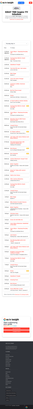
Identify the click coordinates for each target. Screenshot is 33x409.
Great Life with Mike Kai (16, 219)
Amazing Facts (14, 279)
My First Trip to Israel (15, 90)
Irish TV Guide (8, 362)
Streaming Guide (8, 371)
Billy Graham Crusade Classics (18, 202)
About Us (7, 397)
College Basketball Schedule (9, 378)
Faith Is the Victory (15, 175)
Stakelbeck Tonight (15, 64)
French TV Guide (8, 364)
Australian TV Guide (8, 359)
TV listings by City (8, 390)
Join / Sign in (21, 2)
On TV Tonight (8, 354)
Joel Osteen (13, 235)
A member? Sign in (16, 331)
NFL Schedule (7, 376)
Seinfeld (7, 379)
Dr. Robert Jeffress (15, 131)
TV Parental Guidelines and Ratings (11, 395)
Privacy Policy (17, 405)
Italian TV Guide (8, 365)
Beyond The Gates (8, 382)
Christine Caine (14, 213)
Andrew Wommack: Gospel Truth (19, 158)
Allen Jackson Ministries (16, 179)
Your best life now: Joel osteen (18, 68)
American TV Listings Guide (16, 19)
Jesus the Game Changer (16, 78)
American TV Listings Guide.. (22, 294)
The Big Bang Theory (8, 381)
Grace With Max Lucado (16, 288)
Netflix (6, 373)
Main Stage (13, 73)
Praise (12, 95)
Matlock (7, 384)
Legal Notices (13, 405)
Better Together (14, 164)
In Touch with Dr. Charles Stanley (19, 100)
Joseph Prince (14, 125)
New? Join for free (16, 328)
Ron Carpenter (14, 153)
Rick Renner (13, 148)
